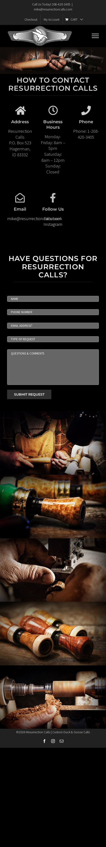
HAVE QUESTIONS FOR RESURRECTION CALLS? (53, 266)
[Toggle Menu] (95, 36)
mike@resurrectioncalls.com (53, 9)
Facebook (53, 218)
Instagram (53, 224)
